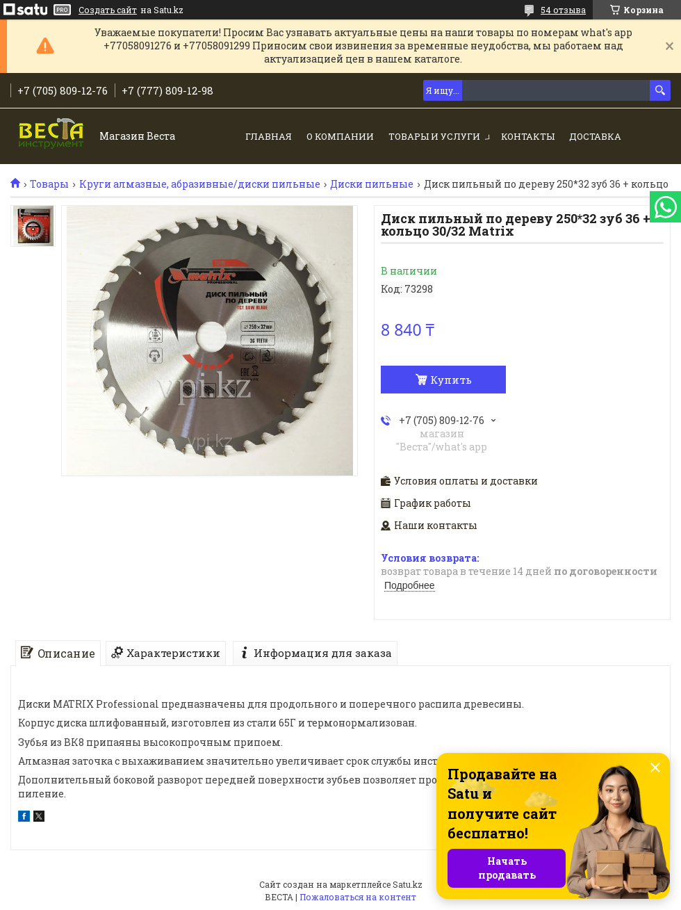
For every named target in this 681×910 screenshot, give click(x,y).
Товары (49, 184)
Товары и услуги (434, 136)
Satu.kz (407, 884)
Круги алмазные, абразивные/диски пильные (199, 184)
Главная (268, 136)
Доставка (595, 136)
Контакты (528, 136)
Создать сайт (108, 10)
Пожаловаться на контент (358, 896)
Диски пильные (371, 184)
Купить (451, 380)
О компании (340, 136)
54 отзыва (563, 9)
